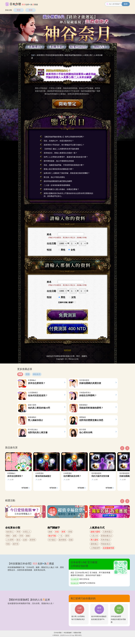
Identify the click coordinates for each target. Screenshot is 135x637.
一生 (60, 536)
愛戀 (67, 536)
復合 (18, 540)
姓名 (49, 234)
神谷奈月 (36, 374)
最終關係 (62, 540)
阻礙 (71, 540)
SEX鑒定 (52, 540)
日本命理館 (58, 632)
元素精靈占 (107, 532)
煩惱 (70, 532)
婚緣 (50, 532)
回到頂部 (67, 350)
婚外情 (15, 544)
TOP (33, 55)
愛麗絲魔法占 (106, 536)
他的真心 (10, 532)
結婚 (25, 540)
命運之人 (27, 532)
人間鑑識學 (95, 548)
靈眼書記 (94, 544)
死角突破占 (105, 540)
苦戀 (30, 10)
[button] (122, 501)
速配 (15, 536)
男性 (63, 250)
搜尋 (126, 4)
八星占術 (94, 536)
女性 (73, 250)
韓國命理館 (77, 632)
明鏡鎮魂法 (105, 544)
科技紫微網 (67, 632)
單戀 (18, 10)
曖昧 (8, 536)
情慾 (8, 544)
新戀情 (32, 540)
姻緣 (28, 536)
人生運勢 (10, 540)
